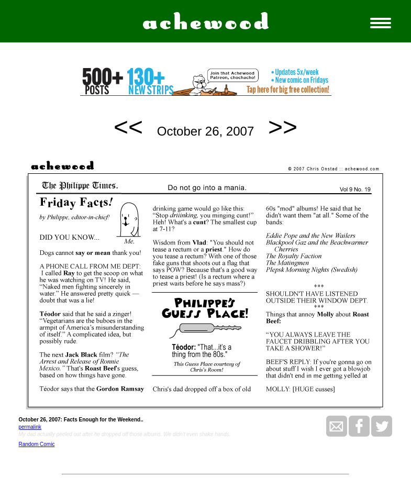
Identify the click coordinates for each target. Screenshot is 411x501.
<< (128, 127)
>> (282, 127)
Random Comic (36, 444)
